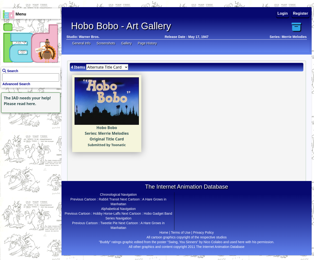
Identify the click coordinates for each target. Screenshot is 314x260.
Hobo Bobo (107, 127)
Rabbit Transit (109, 199)
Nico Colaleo (212, 242)
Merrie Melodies (113, 133)
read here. (26, 103)
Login (283, 13)
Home (163, 232)
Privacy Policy (203, 232)
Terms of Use (180, 232)
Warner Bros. (89, 37)
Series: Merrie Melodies (288, 37)
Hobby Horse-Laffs (106, 213)
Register (300, 13)
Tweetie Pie (108, 223)
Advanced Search (16, 84)
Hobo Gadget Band (158, 213)
